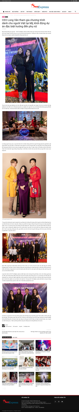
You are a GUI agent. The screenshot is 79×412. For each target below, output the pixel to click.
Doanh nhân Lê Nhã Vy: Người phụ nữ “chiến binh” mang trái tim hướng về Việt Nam (43, 385)
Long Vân (20, 326)
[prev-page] (3, 388)
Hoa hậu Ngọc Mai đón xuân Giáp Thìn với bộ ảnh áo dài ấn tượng (13, 332)
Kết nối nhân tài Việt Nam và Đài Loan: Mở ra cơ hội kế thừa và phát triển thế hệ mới (26, 353)
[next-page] (5, 388)
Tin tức (11, 15)
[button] (75, 11)
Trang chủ (4, 15)
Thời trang (29, 11)
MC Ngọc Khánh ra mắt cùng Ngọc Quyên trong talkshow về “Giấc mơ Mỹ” (41, 332)
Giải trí (23, 11)
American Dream (9, 326)
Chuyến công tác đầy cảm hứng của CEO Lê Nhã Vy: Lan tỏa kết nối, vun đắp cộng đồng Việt (43, 369)
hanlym (6, 324)
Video (70, 11)
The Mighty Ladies (27, 326)
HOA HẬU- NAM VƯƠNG (55, 11)
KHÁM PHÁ (45, 11)
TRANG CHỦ (6, 11)
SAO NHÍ (64, 11)
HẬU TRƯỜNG (15, 11)
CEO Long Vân (15, 326)
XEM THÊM (14, 337)
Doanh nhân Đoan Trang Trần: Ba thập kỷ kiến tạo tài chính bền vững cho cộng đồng (26, 385)
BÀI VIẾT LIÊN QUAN (7, 337)
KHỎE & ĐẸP (37, 11)
